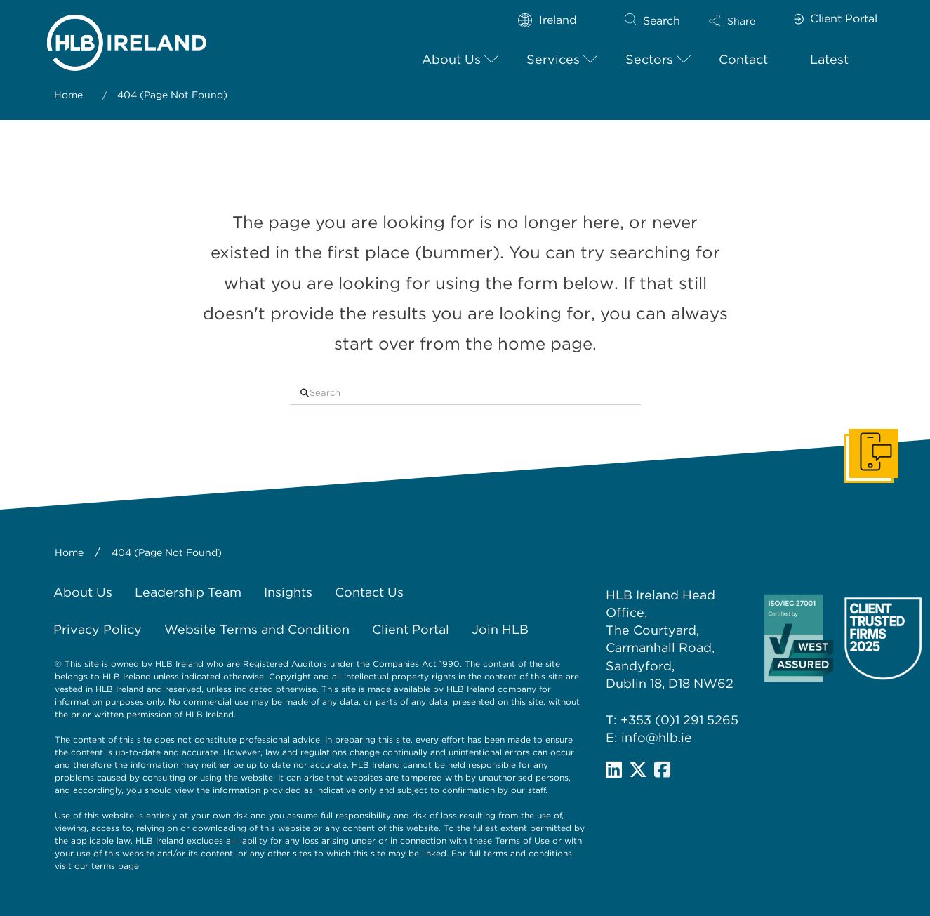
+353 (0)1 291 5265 (679, 719)
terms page (115, 866)
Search (661, 20)
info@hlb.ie (656, 737)
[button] (744, 21)
